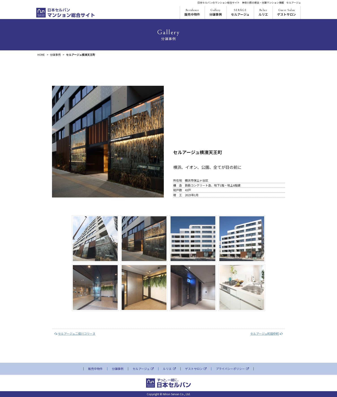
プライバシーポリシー (232, 368)
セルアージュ (240, 13)
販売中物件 (192, 13)
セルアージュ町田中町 (266, 333)
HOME (41, 54)
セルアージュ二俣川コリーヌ (74, 333)
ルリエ (263, 13)
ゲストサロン (286, 13)
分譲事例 (215, 13)
